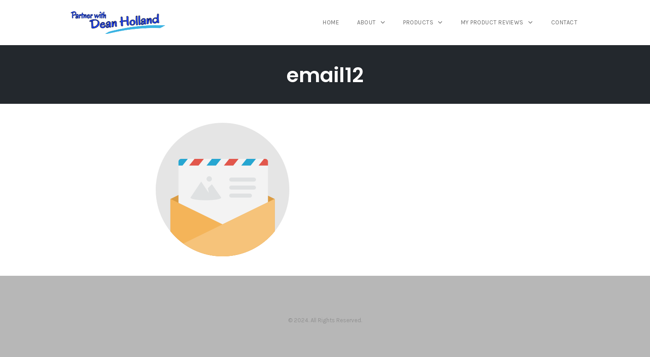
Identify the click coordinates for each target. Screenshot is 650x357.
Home (331, 22)
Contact (564, 22)
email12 (325, 75)
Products (418, 22)
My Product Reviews (492, 22)
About (366, 22)
